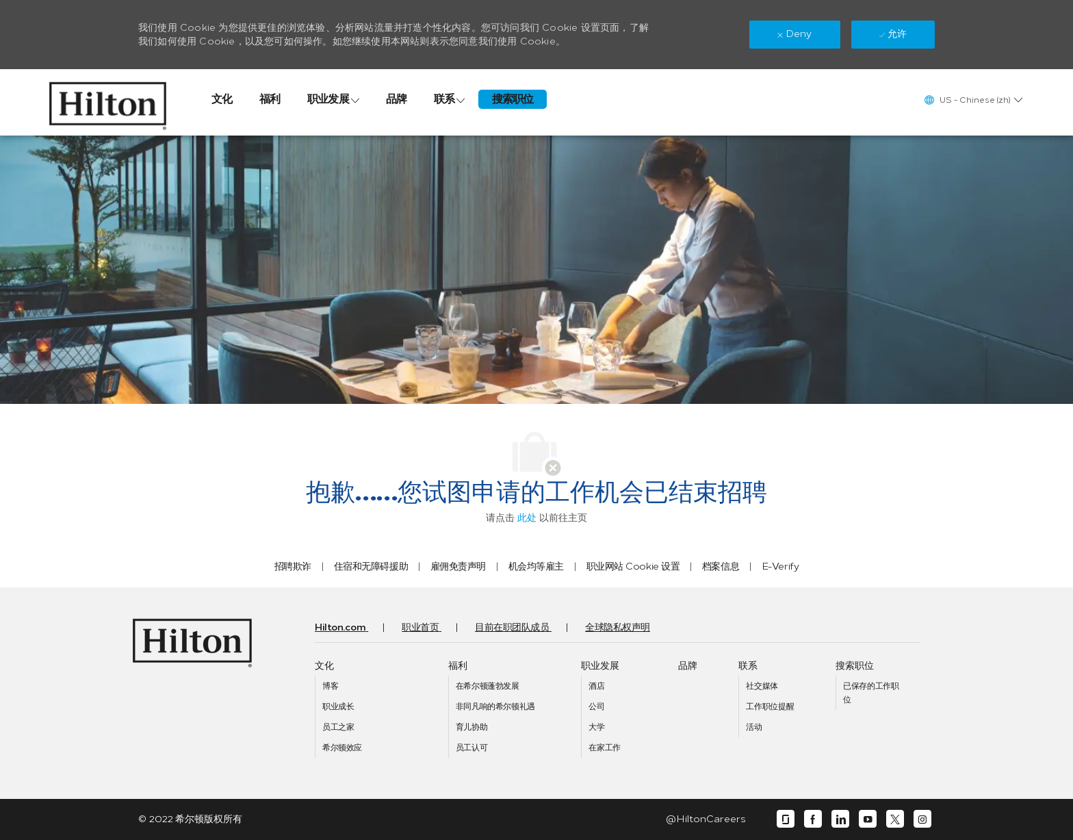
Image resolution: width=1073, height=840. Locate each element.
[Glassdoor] (785, 819)
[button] (973, 100)
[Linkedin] (840, 819)
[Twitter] (895, 819)
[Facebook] (813, 819)
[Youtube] (867, 819)
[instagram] (922, 819)
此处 (526, 518)
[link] (107, 102)
